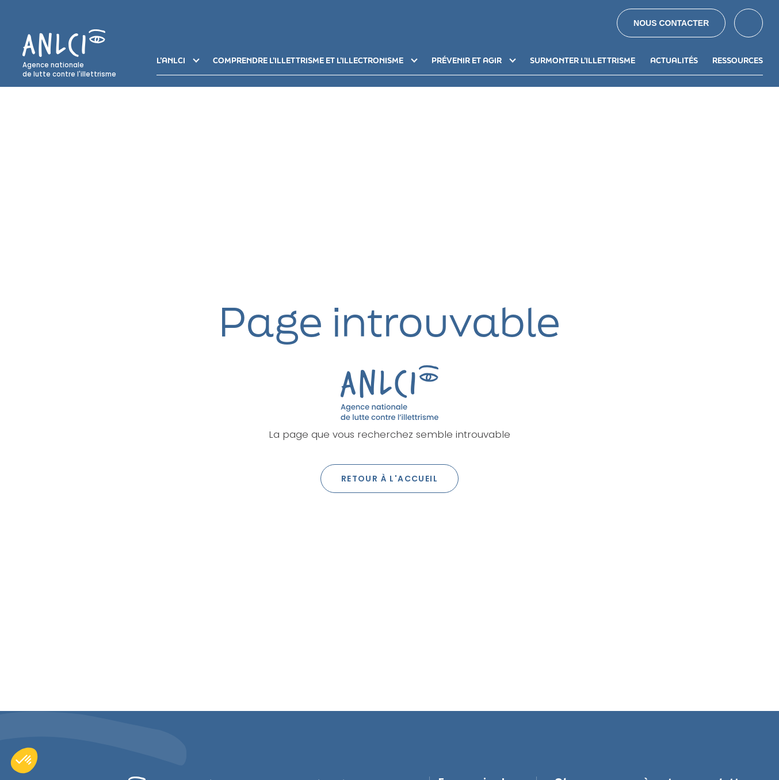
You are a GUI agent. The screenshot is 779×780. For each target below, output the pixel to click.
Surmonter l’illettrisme (582, 60)
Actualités (674, 60)
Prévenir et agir (466, 60)
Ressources (737, 60)
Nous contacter (671, 23)
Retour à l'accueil (389, 478)
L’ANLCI (170, 60)
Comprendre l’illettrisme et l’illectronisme (308, 60)
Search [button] (748, 23)
